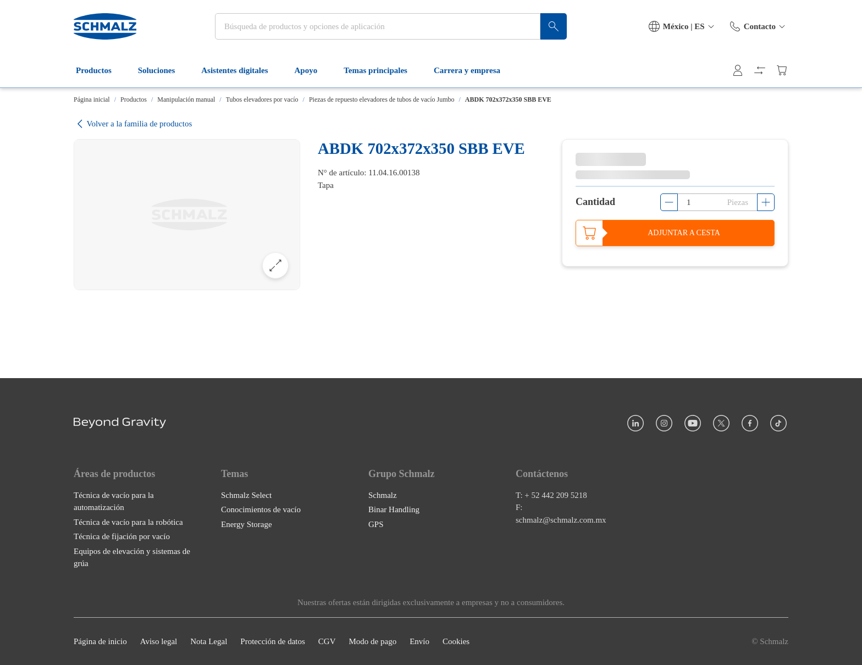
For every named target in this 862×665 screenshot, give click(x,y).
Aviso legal (159, 641)
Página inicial (92, 99)
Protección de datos (272, 641)
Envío (419, 641)
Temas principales (382, 70)
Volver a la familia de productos (133, 124)
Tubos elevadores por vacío (262, 99)
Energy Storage (246, 523)
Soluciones (163, 70)
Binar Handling (393, 509)
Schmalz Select (246, 494)
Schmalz (382, 494)
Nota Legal (208, 641)
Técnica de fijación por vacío (122, 536)
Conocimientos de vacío (261, 509)
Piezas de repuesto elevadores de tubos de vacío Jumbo (382, 99)
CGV (327, 641)
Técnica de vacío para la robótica (128, 521)
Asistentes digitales (241, 70)
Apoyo (313, 70)
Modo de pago (372, 641)
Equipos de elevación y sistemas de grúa (132, 557)
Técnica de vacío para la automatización (114, 501)
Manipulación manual (186, 99)
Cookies (456, 641)
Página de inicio (100, 641)
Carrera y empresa (473, 70)
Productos (100, 70)
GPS (376, 523)
